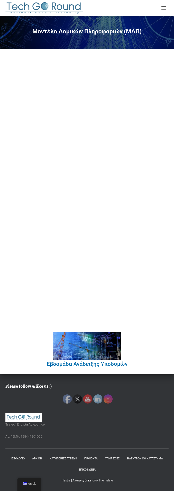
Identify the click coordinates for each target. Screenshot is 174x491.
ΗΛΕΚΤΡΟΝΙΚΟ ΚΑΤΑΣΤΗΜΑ (145, 458)
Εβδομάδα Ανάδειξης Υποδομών (87, 364)
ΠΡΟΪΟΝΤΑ (91, 458)
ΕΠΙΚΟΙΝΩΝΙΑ (87, 469)
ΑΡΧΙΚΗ (37, 458)
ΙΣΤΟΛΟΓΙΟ (18, 458)
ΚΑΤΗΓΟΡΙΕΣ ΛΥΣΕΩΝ (63, 458)
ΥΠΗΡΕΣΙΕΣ (112, 458)
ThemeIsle (106, 480)
